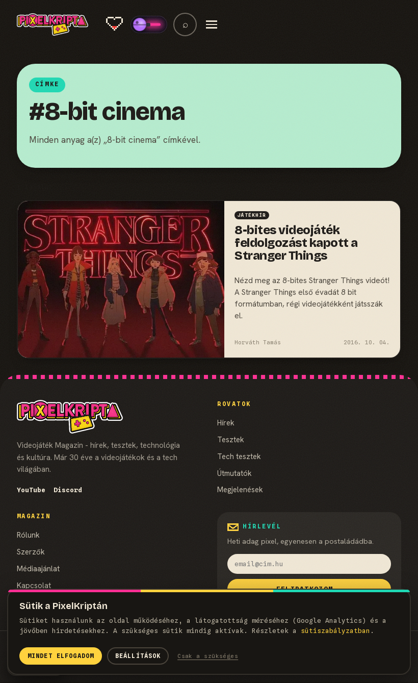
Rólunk (28, 535)
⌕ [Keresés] (185, 24)
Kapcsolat (34, 585)
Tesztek (230, 439)
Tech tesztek (239, 456)
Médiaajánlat (38, 568)
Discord (68, 490)
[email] (309, 563)
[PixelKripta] (52, 24)
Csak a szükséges (207, 656)
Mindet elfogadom (61, 656)
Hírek (225, 422)
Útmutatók (234, 473)
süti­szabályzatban (335, 631)
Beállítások (138, 656)
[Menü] (211, 24)
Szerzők (31, 551)
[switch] (148, 24)
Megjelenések (240, 489)
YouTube (31, 490)
